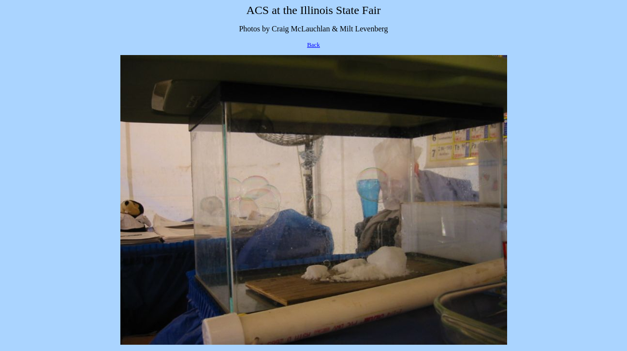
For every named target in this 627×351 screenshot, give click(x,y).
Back (313, 44)
